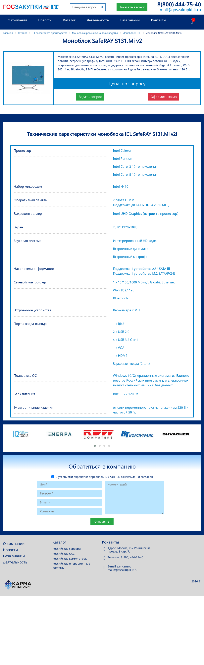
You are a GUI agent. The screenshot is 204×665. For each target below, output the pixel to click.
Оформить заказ (164, 97)
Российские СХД (64, 553)
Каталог (69, 20)
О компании (17, 20)
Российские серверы (67, 549)
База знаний (130, 20)
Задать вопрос (90, 97)
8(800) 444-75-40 (179, 4)
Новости (45, 20)
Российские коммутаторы (70, 558)
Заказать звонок (132, 7)
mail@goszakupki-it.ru (180, 9)
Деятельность (98, 20)
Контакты (158, 20)
